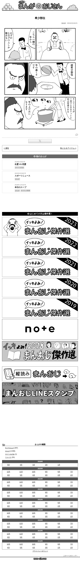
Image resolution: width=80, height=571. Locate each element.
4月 (21, 465)
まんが (7, 451)
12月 (8, 472)
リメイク (8, 457)
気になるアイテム (67, 148)
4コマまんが (9, 448)
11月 (21, 472)
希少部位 (40, 18)
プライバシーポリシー (40, 551)
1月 (59, 465)
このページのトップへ (70, 555)
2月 (46, 465)
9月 (46, 472)
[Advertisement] (40, 202)
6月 (8, 475)
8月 (59, 472)
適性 (7, 148)
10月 (33, 472)
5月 (8, 465)
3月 (33, 465)
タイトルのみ (10, 454)
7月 (71, 472)
